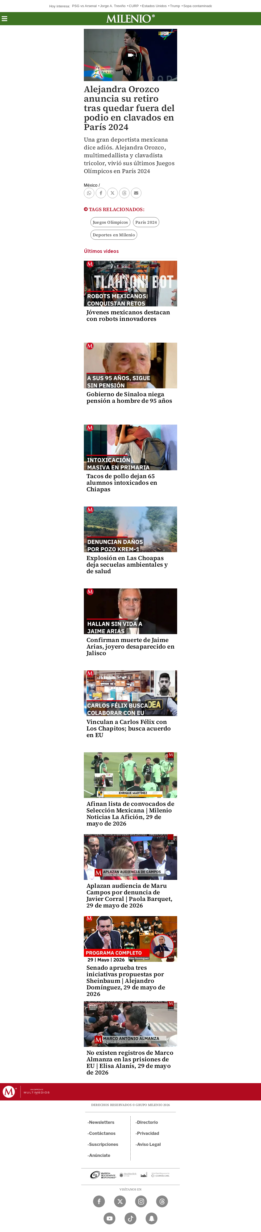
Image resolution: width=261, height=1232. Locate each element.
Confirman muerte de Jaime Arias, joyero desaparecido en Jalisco (130, 646)
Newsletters (101, 1122)
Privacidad (148, 1133)
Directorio (147, 1122)
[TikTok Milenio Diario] (130, 1218)
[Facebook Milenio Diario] (99, 1201)
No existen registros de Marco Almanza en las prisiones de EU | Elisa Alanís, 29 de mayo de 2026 (129, 1062)
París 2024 (146, 222)
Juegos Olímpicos (110, 222)
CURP (134, 6)
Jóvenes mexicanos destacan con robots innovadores (128, 315)
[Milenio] (130, 18)
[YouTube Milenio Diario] (109, 1218)
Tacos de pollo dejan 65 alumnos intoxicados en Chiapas (121, 482)
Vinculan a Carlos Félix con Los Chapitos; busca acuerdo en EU (128, 728)
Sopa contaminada (198, 6)
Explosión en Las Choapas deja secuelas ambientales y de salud (127, 564)
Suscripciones (103, 1144)
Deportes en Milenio (114, 235)
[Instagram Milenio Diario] (141, 1201)
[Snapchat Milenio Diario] (151, 1218)
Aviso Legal (149, 1144)
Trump (175, 6)
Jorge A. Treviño (113, 6)
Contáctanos (102, 1133)
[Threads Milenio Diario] (162, 1201)
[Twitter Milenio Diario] (120, 1201)
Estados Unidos (154, 6)
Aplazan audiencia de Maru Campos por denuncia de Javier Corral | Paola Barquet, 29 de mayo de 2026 (129, 895)
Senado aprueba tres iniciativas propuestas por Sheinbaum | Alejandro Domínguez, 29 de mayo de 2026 (125, 980)
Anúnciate (99, 1155)
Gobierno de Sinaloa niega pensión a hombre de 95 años (129, 397)
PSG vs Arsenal (84, 6)
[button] (4, 20)
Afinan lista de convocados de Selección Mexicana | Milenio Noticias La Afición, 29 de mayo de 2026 (130, 814)
